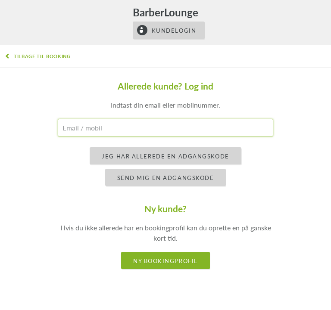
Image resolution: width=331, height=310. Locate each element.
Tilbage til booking (42, 56)
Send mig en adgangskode (165, 177)
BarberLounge (165, 12)
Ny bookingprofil (165, 260)
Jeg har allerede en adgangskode (165, 156)
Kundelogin (174, 30)
